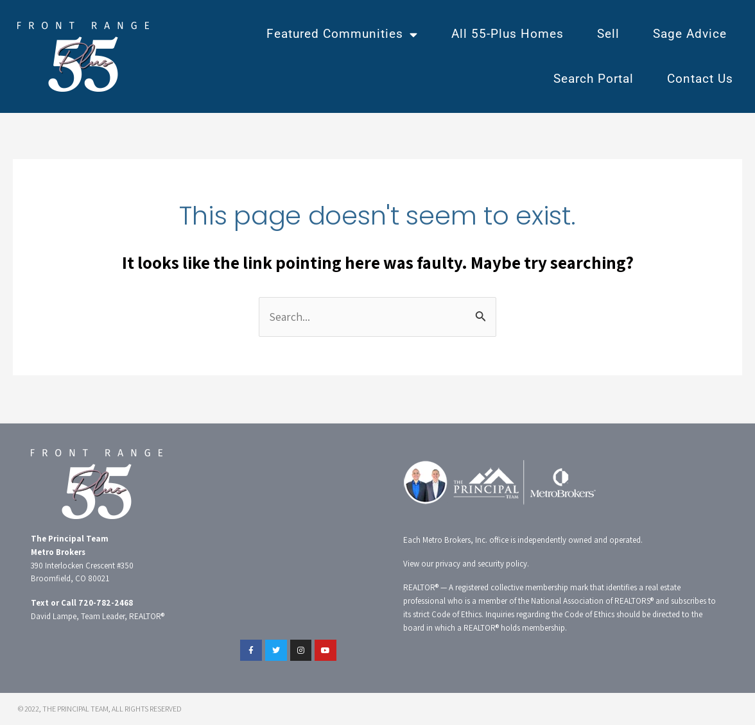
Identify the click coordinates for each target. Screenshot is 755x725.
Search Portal (593, 78)
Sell (608, 33)
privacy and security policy (481, 563)
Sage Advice (690, 33)
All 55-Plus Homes (507, 33)
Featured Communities (342, 34)
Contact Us (700, 78)
